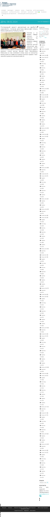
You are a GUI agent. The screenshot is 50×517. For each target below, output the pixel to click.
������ (45, 21)
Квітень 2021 (44, 248)
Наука (22, 10)
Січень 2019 (44, 336)
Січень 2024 (44, 136)
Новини (17, 10)
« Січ (40, 37)
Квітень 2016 (44, 444)
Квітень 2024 (44, 128)
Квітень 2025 (44, 88)
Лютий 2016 (44, 450)
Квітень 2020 (44, 288)
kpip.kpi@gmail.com (44, 494)
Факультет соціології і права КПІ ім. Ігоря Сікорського (25, 507)
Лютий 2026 (44, 55)
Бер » (46, 37)
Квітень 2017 (44, 406)
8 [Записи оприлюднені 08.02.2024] (43, 31)
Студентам (29, 10)
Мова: (37, 12)
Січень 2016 (44, 452)
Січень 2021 (44, 257)
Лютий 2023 (44, 173)
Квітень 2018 (44, 367)
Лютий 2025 (44, 94)
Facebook (43, 12)
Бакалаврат (4, 12)
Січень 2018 (44, 375)
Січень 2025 (44, 97)
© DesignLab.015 (26, 510)
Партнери (23, 12)
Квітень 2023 (44, 167)
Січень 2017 (44, 415)
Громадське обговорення (8, 13)
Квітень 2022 (44, 209)
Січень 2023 (44, 176)
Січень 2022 (44, 217)
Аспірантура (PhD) (14, 12)
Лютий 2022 (44, 215)
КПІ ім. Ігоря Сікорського (43, 507)
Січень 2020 (44, 296)
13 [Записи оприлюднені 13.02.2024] (41, 33)
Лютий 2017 (44, 413)
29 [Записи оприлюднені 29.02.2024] (43, 36)
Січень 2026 (44, 57)
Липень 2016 (44, 433)
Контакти (30, 12)
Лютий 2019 (44, 334)
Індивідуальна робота (25, 508)
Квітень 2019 (44, 327)
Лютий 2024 (44, 134)
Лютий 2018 (44, 373)
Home (39, 21)
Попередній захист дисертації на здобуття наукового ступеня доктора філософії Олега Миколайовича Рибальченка (19, 29)
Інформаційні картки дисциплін (27, 13)
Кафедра (3, 10)
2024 (41, 21)
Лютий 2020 (44, 294)
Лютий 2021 (44, 255)
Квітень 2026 (44, 49)
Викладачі (10, 10)
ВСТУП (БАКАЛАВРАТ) (38, 10)
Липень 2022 (44, 198)
